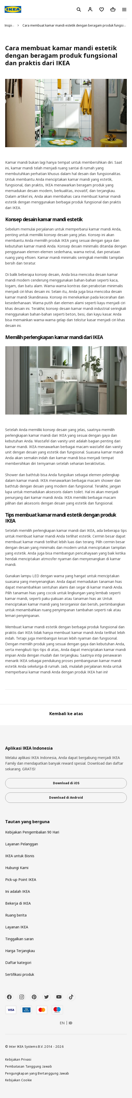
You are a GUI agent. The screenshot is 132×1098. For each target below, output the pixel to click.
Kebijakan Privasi (18, 1059)
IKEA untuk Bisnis (19, 855)
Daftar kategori (18, 962)
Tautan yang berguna (27, 821)
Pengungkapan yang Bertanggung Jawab (37, 1073)
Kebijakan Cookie (18, 1080)
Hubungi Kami (16, 867)
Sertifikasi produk (19, 974)
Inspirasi (11, 25)
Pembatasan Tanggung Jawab (28, 1066)
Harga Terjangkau (20, 950)
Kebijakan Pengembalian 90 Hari (32, 832)
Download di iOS (66, 783)
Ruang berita (16, 915)
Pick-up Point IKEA (20, 879)
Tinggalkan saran (19, 938)
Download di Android (66, 797)
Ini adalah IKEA (17, 891)
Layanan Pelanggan (21, 843)
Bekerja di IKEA (18, 903)
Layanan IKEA (16, 926)
